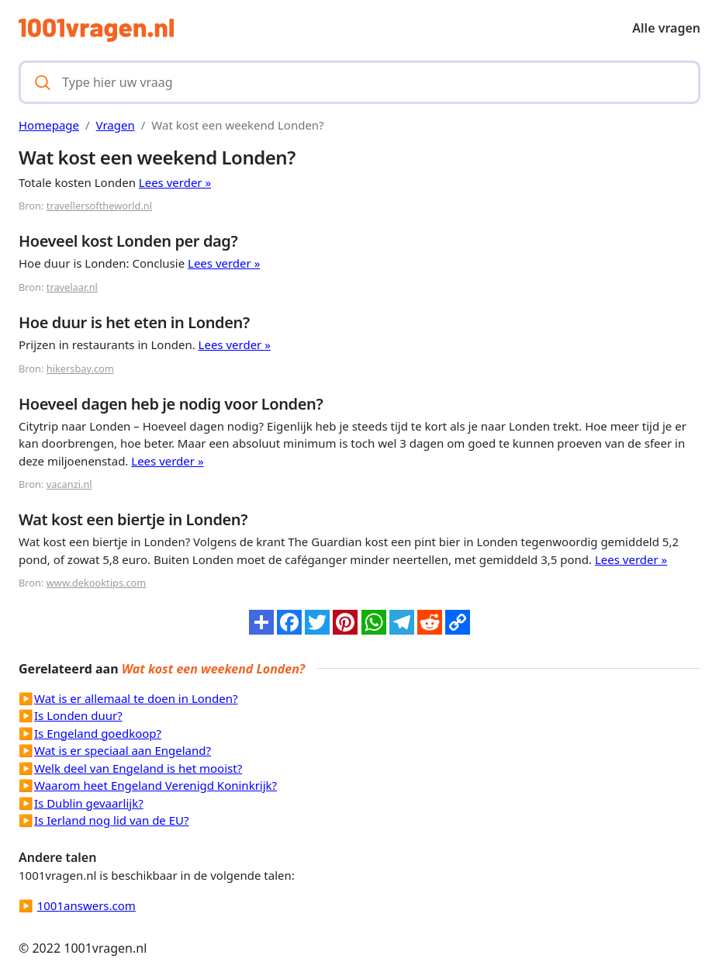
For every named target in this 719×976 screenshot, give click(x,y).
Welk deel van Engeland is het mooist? (138, 768)
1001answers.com (86, 905)
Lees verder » (175, 182)
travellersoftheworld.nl (99, 206)
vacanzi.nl (69, 484)
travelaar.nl (72, 287)
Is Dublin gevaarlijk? (88, 803)
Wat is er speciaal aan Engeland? (122, 750)
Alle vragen (666, 27)
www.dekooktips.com (97, 583)
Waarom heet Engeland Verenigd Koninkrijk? (155, 785)
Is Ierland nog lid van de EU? (111, 820)
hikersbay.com (80, 369)
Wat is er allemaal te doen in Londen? (136, 698)
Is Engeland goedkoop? (97, 733)
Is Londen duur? (78, 715)
